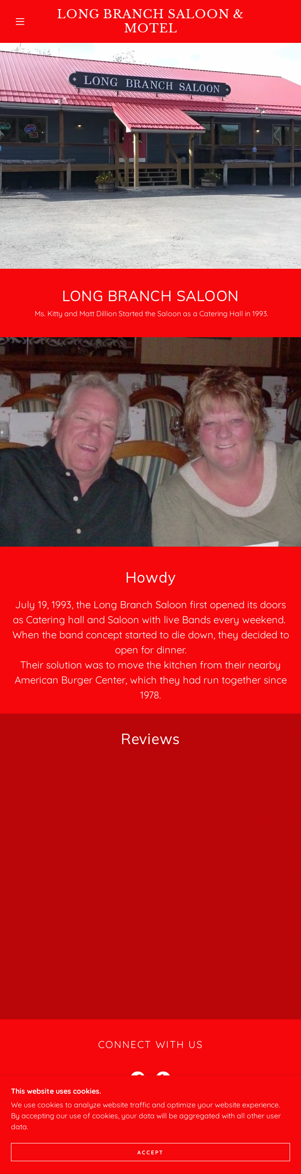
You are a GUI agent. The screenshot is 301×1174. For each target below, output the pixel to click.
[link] (150, 21)
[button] (25, 21)
